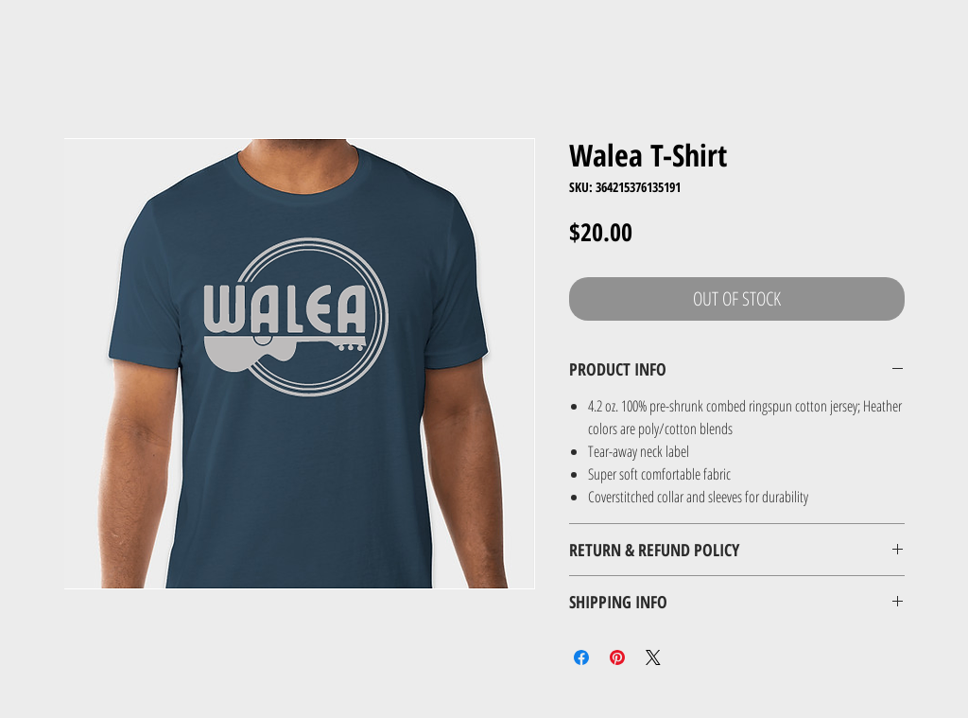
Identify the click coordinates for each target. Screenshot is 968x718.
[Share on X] (653, 657)
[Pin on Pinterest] (617, 657)
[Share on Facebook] (581, 657)
